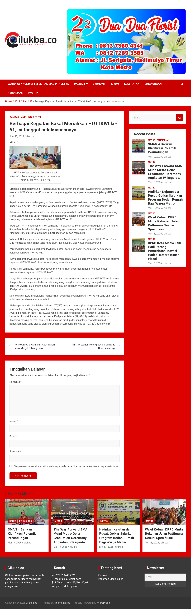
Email (13, 436)
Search (179, 117)
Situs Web (15, 451)
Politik (33, 92)
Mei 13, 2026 (155, 182)
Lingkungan (153, 83)
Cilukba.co (31, 602)
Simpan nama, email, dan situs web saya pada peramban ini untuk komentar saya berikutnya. (66, 466)
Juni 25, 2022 (16, 136)
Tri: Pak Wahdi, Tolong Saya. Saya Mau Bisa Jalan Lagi (93, 346)
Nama (13, 421)
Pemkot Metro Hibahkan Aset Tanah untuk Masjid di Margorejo (34, 346)
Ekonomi (99, 83)
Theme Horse (62, 602)
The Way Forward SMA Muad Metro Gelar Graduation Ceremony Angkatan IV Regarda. (165, 172)
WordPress (103, 602)
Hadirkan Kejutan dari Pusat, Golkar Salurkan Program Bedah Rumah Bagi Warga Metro (165, 197)
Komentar (16, 381)
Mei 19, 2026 (155, 156)
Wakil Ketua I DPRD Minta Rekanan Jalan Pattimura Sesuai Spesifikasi (163, 223)
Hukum (114, 83)
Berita (37, 117)
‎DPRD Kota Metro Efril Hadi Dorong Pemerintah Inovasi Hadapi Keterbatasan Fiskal (164, 251)
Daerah (79, 83)
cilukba (30, 136)
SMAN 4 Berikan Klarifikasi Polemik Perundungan (162, 148)
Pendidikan (15, 92)
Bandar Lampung (20, 117)
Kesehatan (132, 83)
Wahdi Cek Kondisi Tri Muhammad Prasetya (38, 83)
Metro (151, 140)
